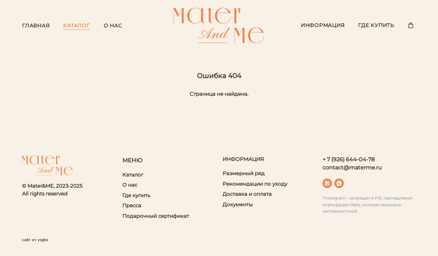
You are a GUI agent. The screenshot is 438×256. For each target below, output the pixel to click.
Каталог (132, 174)
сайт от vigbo (35, 240)
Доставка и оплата (247, 194)
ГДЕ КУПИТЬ (376, 25)
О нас (129, 185)
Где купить (136, 195)
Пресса (131, 205)
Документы (238, 204)
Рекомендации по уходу (255, 184)
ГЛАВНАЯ (35, 25)
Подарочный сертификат (155, 216)
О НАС (113, 25)
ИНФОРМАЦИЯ (323, 25)
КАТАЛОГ (76, 25)
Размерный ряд (244, 173)
